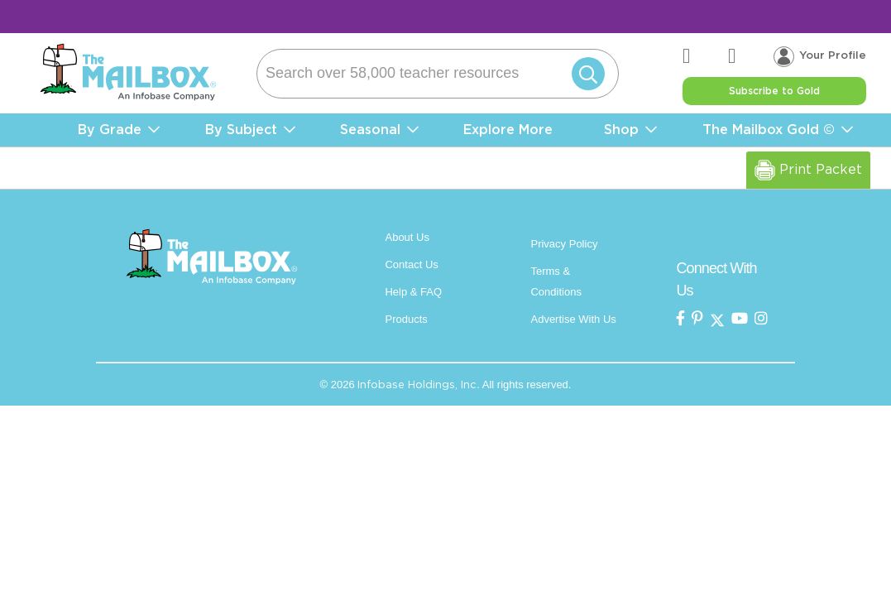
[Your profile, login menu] (820, 56)
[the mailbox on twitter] (717, 319)
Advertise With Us (573, 319)
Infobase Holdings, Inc (417, 384)
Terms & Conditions (555, 281)
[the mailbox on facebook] (680, 319)
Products (406, 319)
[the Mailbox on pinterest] (697, 319)
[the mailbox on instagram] (761, 319)
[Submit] (586, 74)
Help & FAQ (413, 292)
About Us (407, 237)
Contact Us (411, 264)
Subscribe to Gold (775, 90)
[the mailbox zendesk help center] (707, 57)
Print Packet (809, 170)
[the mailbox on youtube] (739, 319)
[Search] (438, 74)
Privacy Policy (563, 244)
